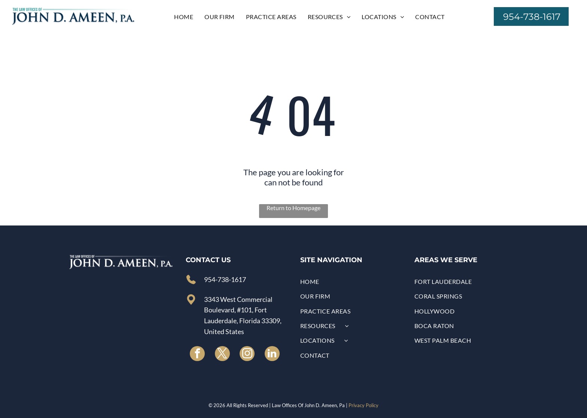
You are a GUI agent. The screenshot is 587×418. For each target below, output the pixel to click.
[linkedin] (272, 354)
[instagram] (247, 354)
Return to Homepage (293, 207)
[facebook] (197, 354)
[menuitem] (183, 16)
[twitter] (222, 354)
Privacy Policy (363, 405)
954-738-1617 (225, 279)
